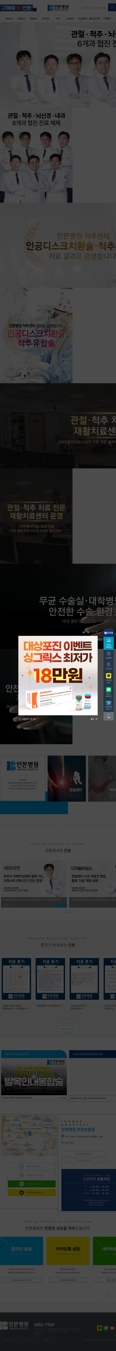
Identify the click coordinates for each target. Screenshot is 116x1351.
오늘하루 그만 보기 (27, 719)
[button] (93, 632)
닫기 (94, 719)
